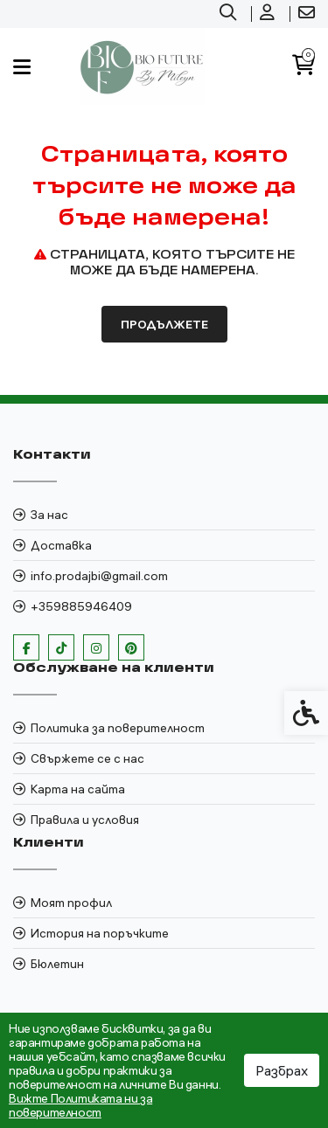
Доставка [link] (61, 545)
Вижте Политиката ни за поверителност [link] (80, 1105)
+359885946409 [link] (81, 606)
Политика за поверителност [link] (118, 728)
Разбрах (281, 1070)
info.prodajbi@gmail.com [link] (99, 576)
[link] (230, 14)
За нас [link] (49, 514)
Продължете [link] (164, 324)
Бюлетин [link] (57, 964)
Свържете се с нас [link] (87, 758)
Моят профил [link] (71, 902)
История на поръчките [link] (100, 933)
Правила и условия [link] (85, 819)
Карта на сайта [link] (78, 789)
